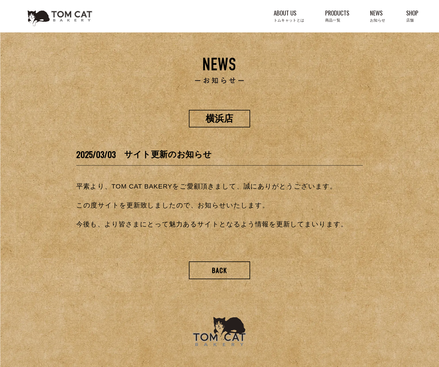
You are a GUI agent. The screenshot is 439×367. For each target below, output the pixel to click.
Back (219, 270)
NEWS (377, 15)
